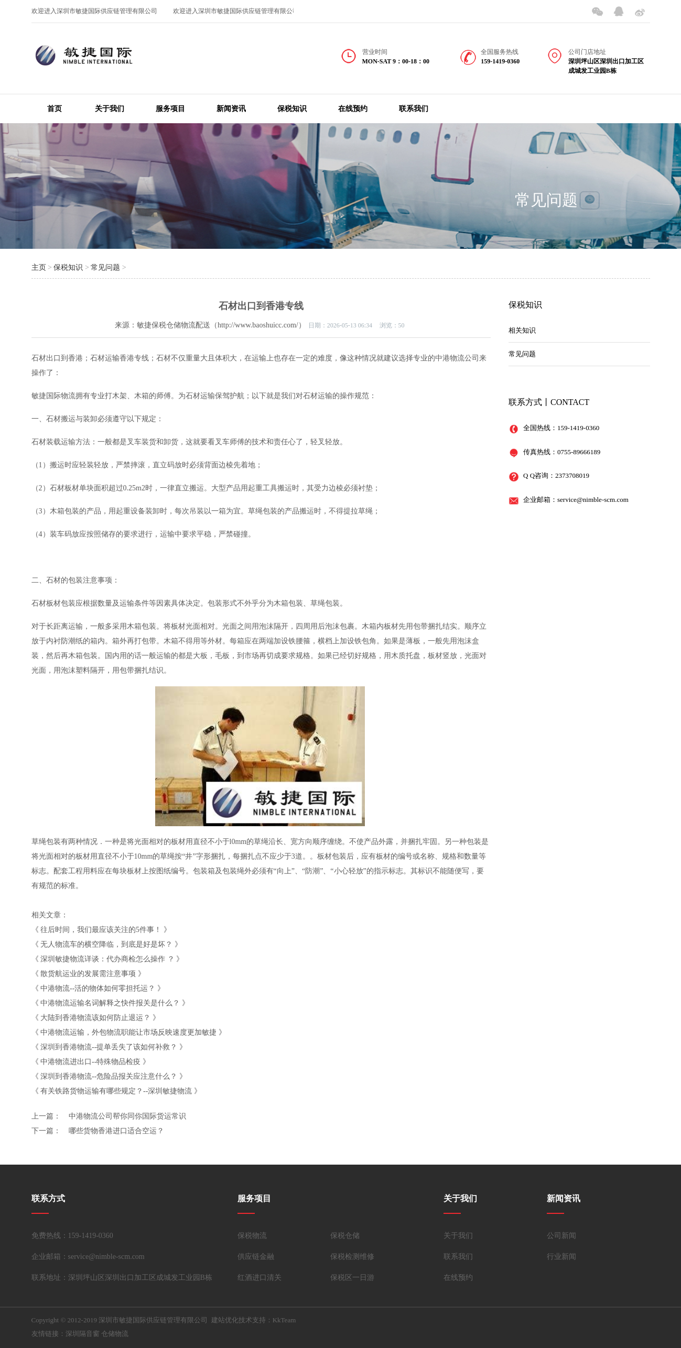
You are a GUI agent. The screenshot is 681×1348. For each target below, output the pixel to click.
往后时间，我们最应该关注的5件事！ (100, 930)
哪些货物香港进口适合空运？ (116, 1131)
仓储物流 (114, 1334)
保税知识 (292, 109)
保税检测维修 (352, 1257)
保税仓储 (345, 1236)
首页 (54, 109)
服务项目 (170, 109)
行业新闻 (561, 1257)
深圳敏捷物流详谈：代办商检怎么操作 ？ (107, 959)
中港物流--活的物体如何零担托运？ (97, 988)
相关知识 (522, 330)
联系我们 (413, 109)
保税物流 (252, 1236)
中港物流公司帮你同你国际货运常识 (127, 1116)
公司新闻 (561, 1236)
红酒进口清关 (259, 1277)
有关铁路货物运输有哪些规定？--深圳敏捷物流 (116, 1091)
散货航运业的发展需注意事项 (88, 974)
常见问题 (546, 200)
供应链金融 (255, 1257)
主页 (38, 267)
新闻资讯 (231, 109)
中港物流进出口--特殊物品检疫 (90, 1062)
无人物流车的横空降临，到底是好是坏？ (106, 944)
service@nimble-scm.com (593, 499)
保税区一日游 (352, 1277)
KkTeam (284, 1320)
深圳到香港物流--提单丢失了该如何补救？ (108, 1047)
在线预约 (352, 109)
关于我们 (109, 109)
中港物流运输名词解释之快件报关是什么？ (110, 1003)
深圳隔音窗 (83, 1334)
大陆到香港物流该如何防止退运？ (95, 1018)
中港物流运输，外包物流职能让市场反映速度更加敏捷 (128, 1032)
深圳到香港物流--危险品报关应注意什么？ (108, 1076)
